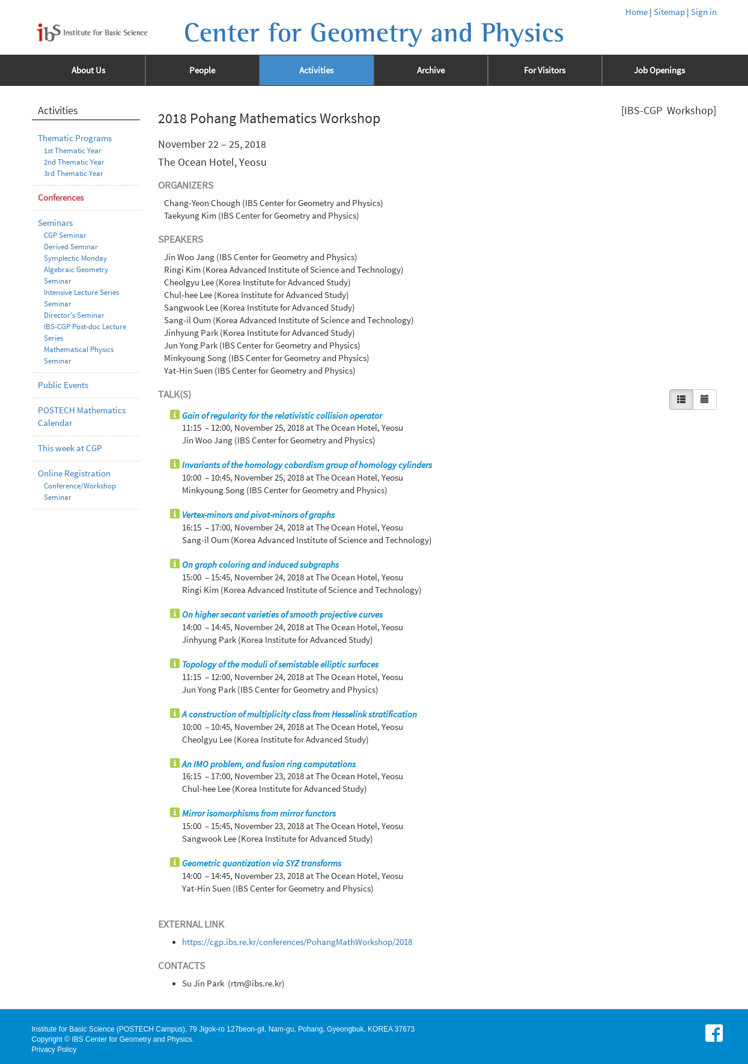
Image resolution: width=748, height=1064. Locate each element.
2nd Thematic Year (74, 162)
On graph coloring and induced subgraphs (260, 564)
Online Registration (74, 473)
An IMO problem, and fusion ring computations (269, 764)
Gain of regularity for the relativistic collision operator (282, 415)
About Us (88, 70)
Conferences (61, 197)
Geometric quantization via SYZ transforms (261, 863)
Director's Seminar (74, 315)
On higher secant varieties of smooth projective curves (282, 614)
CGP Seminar (65, 235)
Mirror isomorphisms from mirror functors (259, 813)
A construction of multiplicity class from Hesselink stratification (299, 714)
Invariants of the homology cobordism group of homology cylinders (307, 465)
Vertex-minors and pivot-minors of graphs (258, 514)
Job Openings (659, 70)
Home (636, 12)
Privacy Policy (54, 1049)
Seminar (57, 304)
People (202, 70)
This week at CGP (70, 448)
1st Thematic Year (73, 150)
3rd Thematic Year (73, 173)
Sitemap (669, 12)
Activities (316, 70)
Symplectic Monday (75, 258)
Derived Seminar (71, 247)
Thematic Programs (75, 138)
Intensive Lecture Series (81, 292)
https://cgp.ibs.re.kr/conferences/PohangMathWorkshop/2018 (297, 942)
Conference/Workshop (80, 486)
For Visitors (544, 70)
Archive (431, 70)
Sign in (704, 12)
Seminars (55, 222)
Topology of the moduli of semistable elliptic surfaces (280, 664)
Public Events (63, 385)
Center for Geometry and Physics (374, 33)
